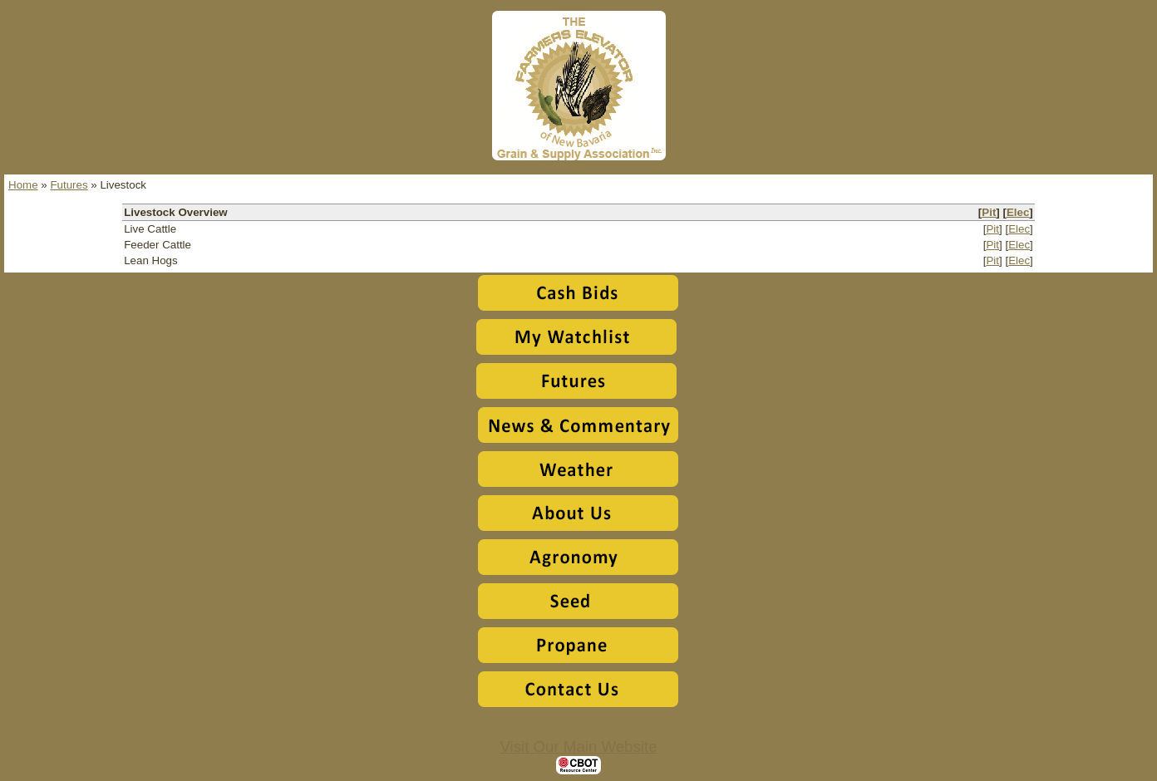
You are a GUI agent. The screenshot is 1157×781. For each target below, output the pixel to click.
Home (23, 185)
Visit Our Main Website (578, 746)
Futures (68, 185)
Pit (989, 212)
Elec (1018, 212)
